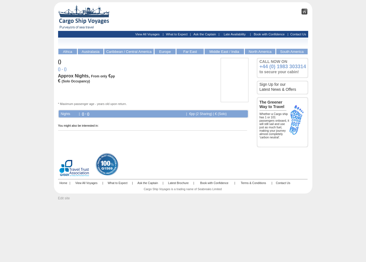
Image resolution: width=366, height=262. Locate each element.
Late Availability (235, 34)
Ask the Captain (204, 34)
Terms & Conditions (253, 183)
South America (292, 52)
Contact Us (298, 34)
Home (63, 183)
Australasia (90, 52)
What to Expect (177, 34)
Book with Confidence (269, 34)
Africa (67, 52)
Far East (190, 52)
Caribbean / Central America (128, 52)
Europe (165, 52)
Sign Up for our (273, 84)
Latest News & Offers (278, 89)
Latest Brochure (178, 183)
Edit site (64, 198)
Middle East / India (224, 52)
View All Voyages (147, 34)
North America (260, 52)
